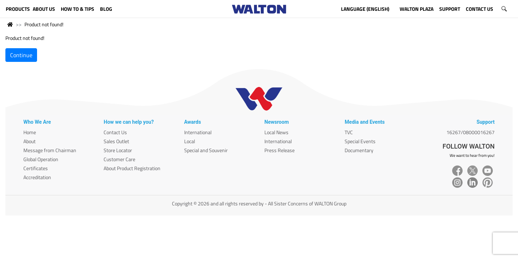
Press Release (279, 150)
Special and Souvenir (206, 150)
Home (29, 132)
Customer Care (119, 159)
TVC (349, 132)
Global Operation (40, 159)
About (29, 141)
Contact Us (115, 132)
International (198, 132)
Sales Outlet (116, 141)
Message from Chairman (49, 150)
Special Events (360, 141)
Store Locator (118, 150)
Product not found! (43, 24)
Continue (21, 55)
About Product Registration (132, 168)
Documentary (359, 150)
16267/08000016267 (470, 132)
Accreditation (37, 177)
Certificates (35, 168)
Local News (276, 132)
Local (189, 141)
